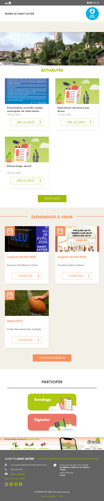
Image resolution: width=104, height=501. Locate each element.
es (98, 2)
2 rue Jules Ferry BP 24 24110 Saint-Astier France (29, 465)
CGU (60, 496)
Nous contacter (18, 474)
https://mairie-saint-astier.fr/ (15, 479)
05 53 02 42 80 (16, 469)
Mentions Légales (48, 496)
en (94, 2)
